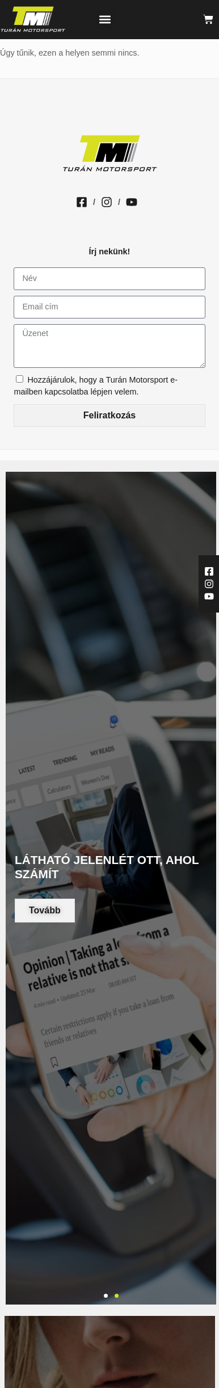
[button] (105, 19)
